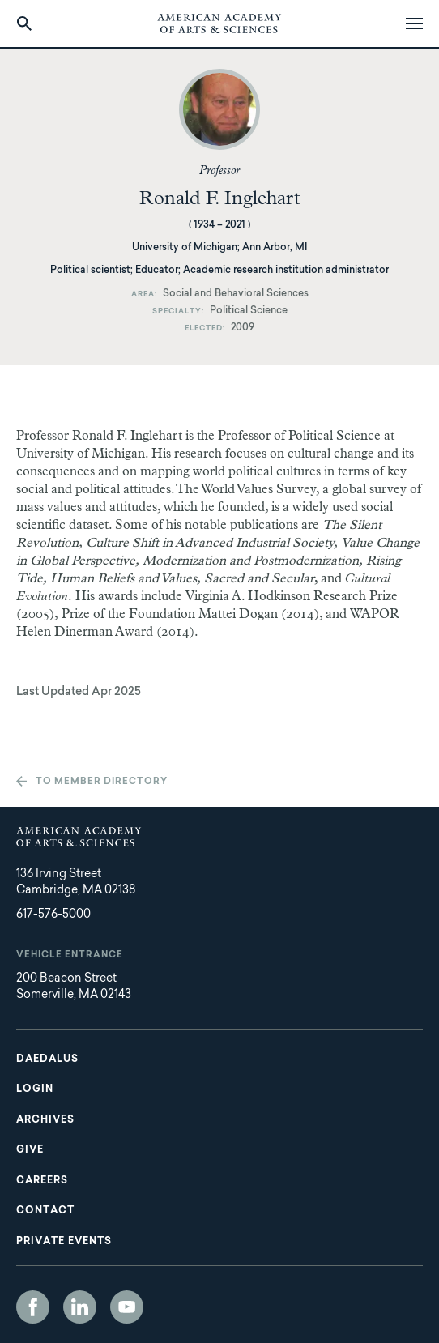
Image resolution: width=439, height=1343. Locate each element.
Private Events (64, 1242)
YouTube (126, 1307)
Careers (42, 1181)
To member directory (102, 782)
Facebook (32, 1307)
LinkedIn (79, 1307)
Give (30, 1150)
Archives (45, 1120)
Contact (45, 1211)
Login (34, 1089)
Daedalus (47, 1059)
